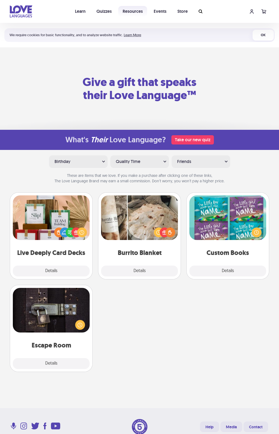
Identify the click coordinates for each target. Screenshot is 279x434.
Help (209, 426)
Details (51, 271)
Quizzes (104, 11)
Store (182, 11)
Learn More (132, 35)
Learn (80, 11)
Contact (256, 426)
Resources (133, 11)
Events (160, 11)
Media (231, 426)
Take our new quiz (192, 140)
